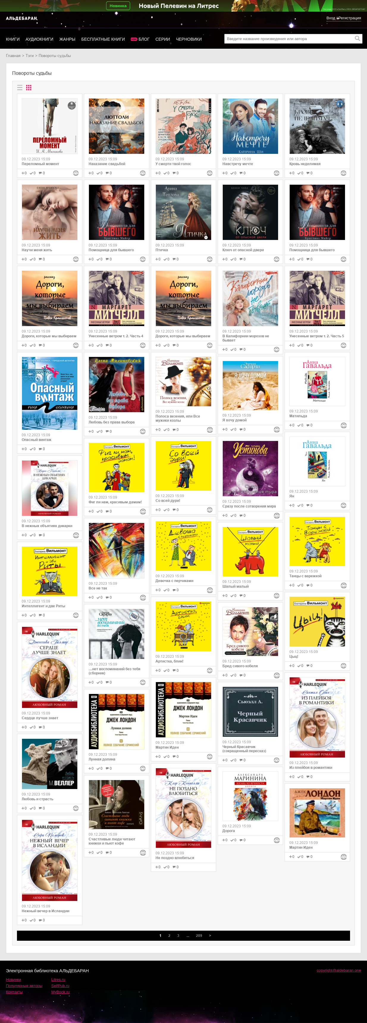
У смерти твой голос (173, 164)
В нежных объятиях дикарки (47, 526)
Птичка (162, 250)
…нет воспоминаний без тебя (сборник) (114, 671)
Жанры (67, 39)
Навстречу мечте (237, 164)
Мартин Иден (167, 747)
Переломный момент (40, 164)
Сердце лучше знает (40, 718)
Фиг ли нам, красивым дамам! (115, 502)
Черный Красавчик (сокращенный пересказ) (244, 749)
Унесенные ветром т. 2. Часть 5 (316, 336)
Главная (13, 55)
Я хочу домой (234, 420)
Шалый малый (235, 586)
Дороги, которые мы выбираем (49, 336)
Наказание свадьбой (107, 164)
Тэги (30, 55)
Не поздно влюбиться (175, 858)
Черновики (189, 39)
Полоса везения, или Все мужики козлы (178, 418)
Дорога (228, 831)
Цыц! (293, 656)
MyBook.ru (60, 992)
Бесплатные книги (103, 39)
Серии (163, 39)
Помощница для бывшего (111, 250)
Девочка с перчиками (174, 581)
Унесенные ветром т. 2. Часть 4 (116, 336)
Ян (291, 496)
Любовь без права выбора (112, 422)
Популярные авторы (24, 986)
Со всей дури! (168, 501)
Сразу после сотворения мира (249, 506)
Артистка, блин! (170, 661)
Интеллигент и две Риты (43, 606)
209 (199, 936)
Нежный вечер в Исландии (45, 911)
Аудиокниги (39, 39)
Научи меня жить (37, 250)
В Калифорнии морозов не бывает (245, 338)
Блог (144, 39)
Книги (13, 39)
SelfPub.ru (60, 986)
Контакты (14, 992)
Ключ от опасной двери (243, 250)
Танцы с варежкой (305, 576)
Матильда (298, 416)
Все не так (98, 588)
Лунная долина (102, 759)
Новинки (13, 979)
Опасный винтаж (36, 440)
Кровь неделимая (305, 164)
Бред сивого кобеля (240, 666)
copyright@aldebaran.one (339, 970)
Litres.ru (58, 979)
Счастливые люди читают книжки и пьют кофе (112, 841)
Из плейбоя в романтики (310, 768)
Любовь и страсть (37, 799)
